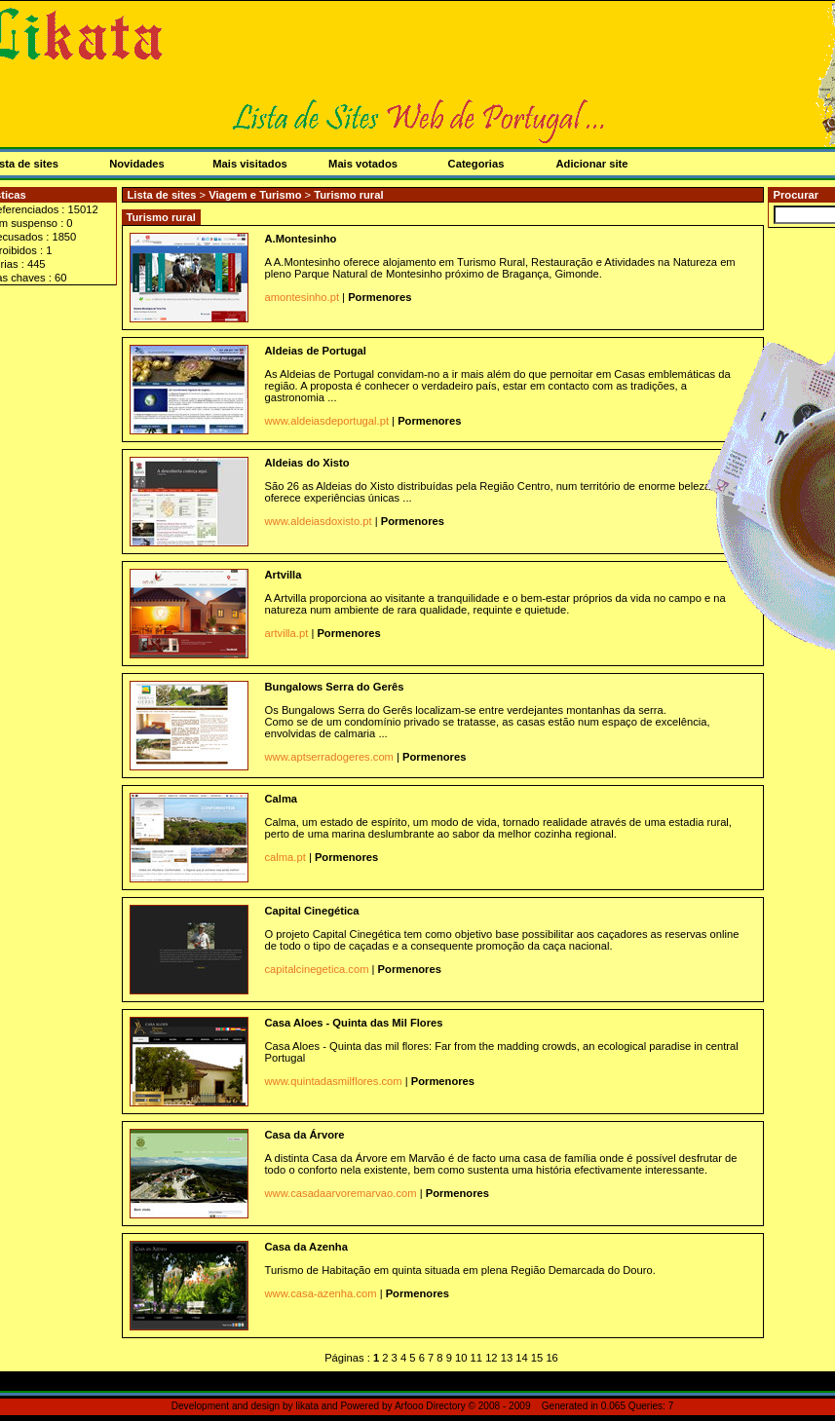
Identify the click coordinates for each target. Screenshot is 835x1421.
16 (551, 1358)
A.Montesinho (301, 238)
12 (491, 1358)
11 (476, 1358)
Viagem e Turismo (256, 195)
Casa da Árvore (305, 1135)
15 (537, 1358)
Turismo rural (348, 195)
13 (506, 1358)
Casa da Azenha (306, 1247)
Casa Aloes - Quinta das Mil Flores (354, 1022)
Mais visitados (249, 163)
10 (461, 1358)
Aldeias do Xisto (307, 462)
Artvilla (283, 574)
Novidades (137, 163)
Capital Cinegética (312, 910)
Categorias (476, 163)
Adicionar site (592, 163)
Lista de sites (162, 195)
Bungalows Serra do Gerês (334, 686)
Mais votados (363, 163)
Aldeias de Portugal (315, 350)
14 (521, 1358)
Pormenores (379, 297)
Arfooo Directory (430, 1406)
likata (307, 1406)
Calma (281, 798)
